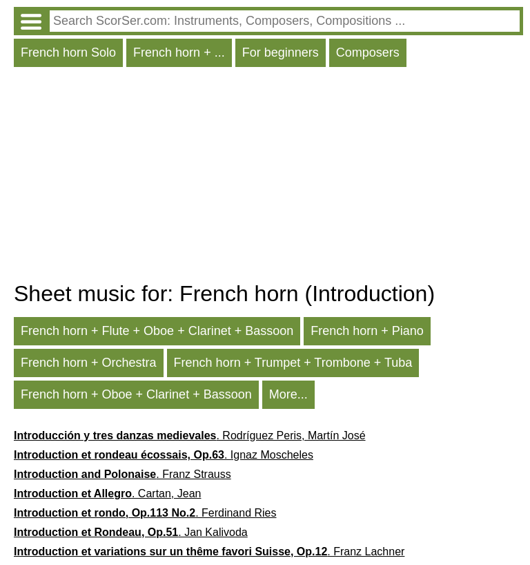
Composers (368, 52)
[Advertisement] (268, 177)
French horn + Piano (367, 331)
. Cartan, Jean (107, 493)
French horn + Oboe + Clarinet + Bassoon (136, 394)
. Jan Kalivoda (131, 532)
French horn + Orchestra (89, 363)
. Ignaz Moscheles (163, 455)
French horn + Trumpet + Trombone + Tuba (293, 363)
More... (288, 394)
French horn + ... (179, 52)
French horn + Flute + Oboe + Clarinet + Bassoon (157, 331)
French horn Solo (68, 52)
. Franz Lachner (209, 551)
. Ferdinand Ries (145, 513)
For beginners (280, 52)
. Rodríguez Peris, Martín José (190, 435)
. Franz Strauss (122, 474)
